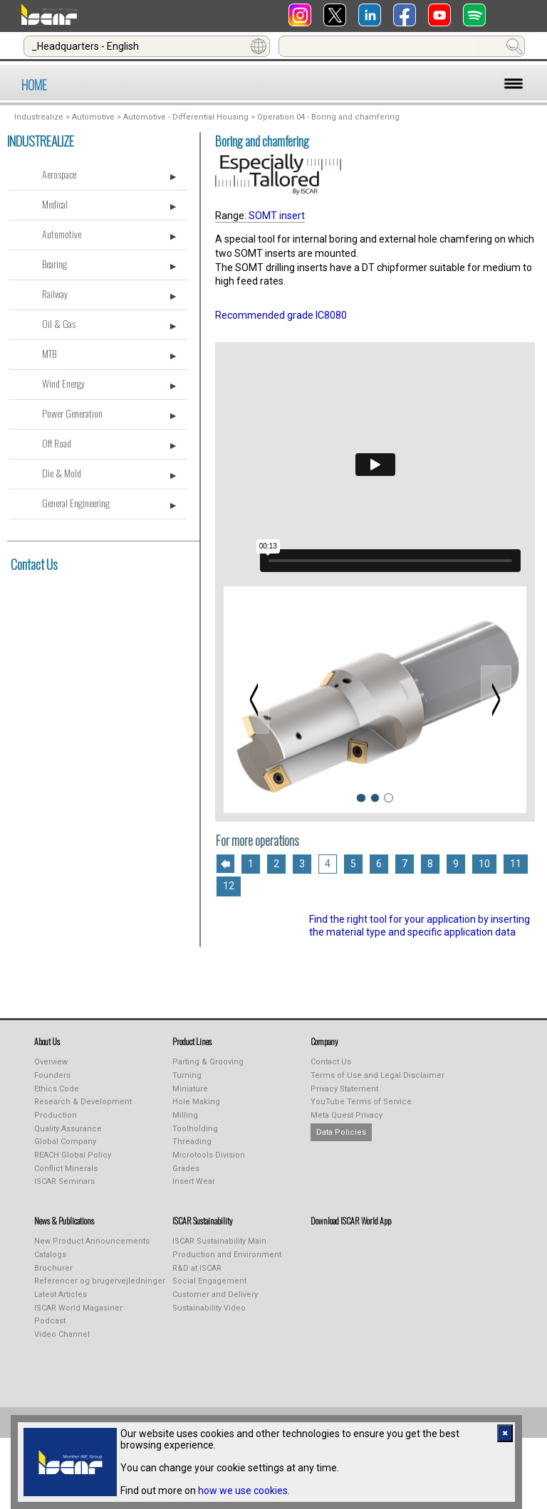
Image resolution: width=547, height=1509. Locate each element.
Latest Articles (60, 1294)
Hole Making (196, 1101)
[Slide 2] (375, 798)
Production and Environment (226, 1254)
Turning (187, 1075)
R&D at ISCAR (197, 1268)
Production (55, 1115)
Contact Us (34, 564)
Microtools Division (208, 1155)
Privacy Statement (344, 1089)
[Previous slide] (254, 699)
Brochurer (53, 1268)
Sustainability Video (209, 1308)
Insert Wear (193, 1181)
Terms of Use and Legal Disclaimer (377, 1075)
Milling (185, 1115)
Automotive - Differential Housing (186, 117)
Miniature (190, 1089)
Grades (185, 1168)
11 (515, 863)
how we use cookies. (244, 1490)
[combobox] (146, 46)
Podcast (50, 1320)
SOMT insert (277, 215)
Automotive (93, 117)
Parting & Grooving (208, 1061)
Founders (52, 1075)
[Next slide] (496, 699)
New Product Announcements (92, 1241)
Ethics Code (56, 1089)
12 (228, 885)
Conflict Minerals (66, 1168)
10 (484, 863)
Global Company (65, 1141)
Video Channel (62, 1334)
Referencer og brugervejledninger (99, 1281)
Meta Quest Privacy (346, 1115)
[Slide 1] (360, 798)
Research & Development (83, 1101)
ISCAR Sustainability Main (219, 1241)
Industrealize (38, 117)
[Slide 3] (388, 798)
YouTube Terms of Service (361, 1101)
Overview (51, 1061)
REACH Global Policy (72, 1155)
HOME (34, 84)
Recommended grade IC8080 (281, 315)
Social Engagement (209, 1281)
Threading (192, 1141)
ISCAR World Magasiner (78, 1308)
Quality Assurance (68, 1128)
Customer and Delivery (215, 1294)
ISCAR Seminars (64, 1181)
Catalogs (50, 1254)
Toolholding (195, 1128)
